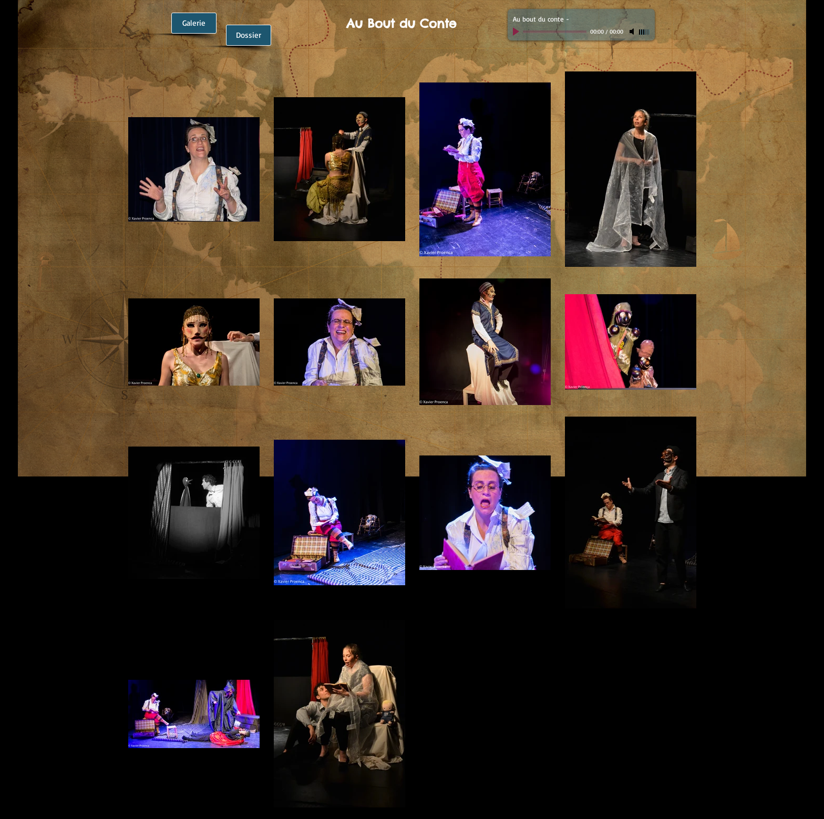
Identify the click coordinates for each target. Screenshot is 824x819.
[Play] (517, 31)
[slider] (644, 32)
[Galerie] (194, 23)
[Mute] (632, 31)
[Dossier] (248, 35)
